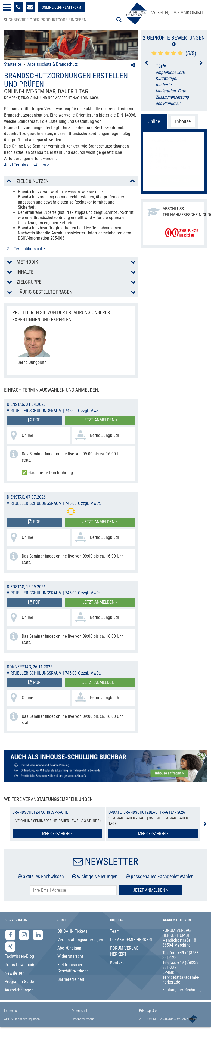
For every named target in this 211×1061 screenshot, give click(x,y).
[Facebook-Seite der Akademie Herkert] (11, 934)
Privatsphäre (148, 1011)
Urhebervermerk (83, 1019)
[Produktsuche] (63, 19)
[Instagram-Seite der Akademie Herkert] (25, 934)
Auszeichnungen (19, 990)
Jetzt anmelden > (99, 419)
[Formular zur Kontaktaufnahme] (30, 7)
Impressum (12, 1011)
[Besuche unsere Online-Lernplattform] (61, 7)
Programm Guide (19, 981)
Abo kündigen (69, 948)
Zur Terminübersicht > (26, 248)
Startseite (12, 64)
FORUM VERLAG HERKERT (124, 951)
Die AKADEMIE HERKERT (131, 939)
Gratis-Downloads (20, 964)
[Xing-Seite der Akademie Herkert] (10, 946)
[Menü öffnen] (7, 7)
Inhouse (183, 121)
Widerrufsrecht (70, 956)
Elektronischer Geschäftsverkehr (72, 968)
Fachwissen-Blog (19, 956)
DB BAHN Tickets (72, 931)
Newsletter (14, 973)
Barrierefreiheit (70, 979)
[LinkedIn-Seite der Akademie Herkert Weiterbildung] (38, 934)
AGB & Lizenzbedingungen (22, 1019)
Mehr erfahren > (57, 833)
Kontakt (117, 962)
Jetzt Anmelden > (150, 890)
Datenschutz (80, 1011)
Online (154, 121)
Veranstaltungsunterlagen (79, 939)
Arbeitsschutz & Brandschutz (52, 64)
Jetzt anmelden (174, 180)
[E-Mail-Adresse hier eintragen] (73, 890)
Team (115, 931)
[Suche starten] (119, 19)
